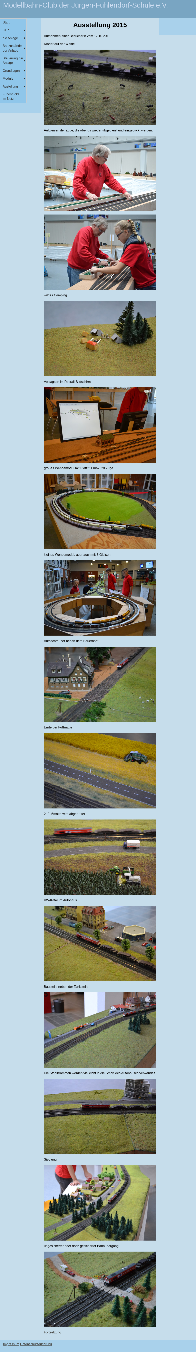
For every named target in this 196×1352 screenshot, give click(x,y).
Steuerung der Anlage (13, 60)
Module (8, 78)
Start (6, 22)
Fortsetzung (52, 1332)
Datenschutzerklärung (36, 1344)
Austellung (10, 86)
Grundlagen (11, 70)
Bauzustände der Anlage (12, 48)
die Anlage (10, 38)
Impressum (11, 1344)
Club (6, 30)
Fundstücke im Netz (11, 96)
